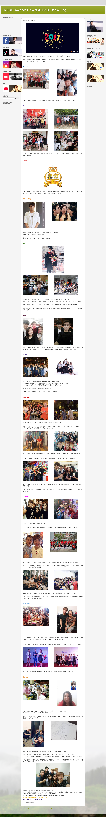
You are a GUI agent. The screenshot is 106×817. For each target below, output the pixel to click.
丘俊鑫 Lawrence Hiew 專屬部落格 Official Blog (35, 10)
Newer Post (27, 809)
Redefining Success (93, 20)
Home (53, 809)
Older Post (79, 809)
